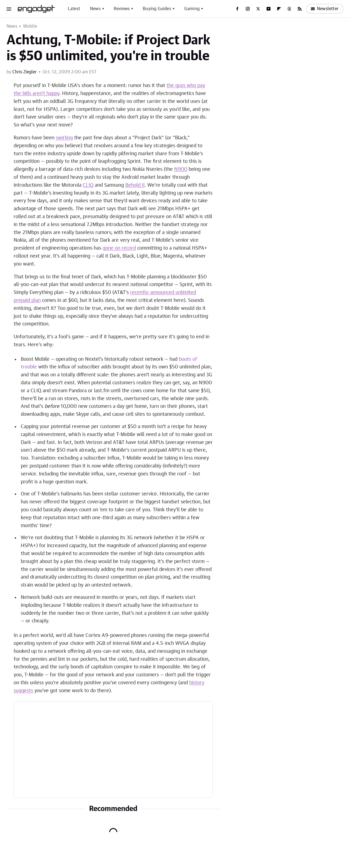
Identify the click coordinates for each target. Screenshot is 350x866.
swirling (64, 137)
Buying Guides (157, 9)
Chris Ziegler (24, 72)
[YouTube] (268, 9)
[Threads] (289, 9)
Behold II (135, 185)
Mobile (30, 26)
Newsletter (325, 9)
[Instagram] (248, 9)
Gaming (192, 9)
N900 (180, 169)
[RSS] (300, 9)
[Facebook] (237, 9)
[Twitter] (258, 9)
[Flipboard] (279, 9)
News (95, 9)
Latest (74, 9)
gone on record (119, 248)
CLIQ (88, 185)
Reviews (122, 9)
